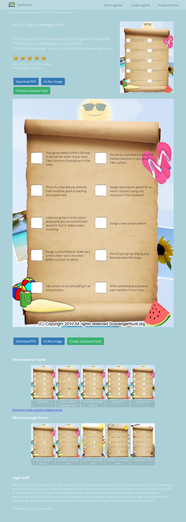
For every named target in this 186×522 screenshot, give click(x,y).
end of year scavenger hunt (59, 12)
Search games (113, 5)
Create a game (140, 5)
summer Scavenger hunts (29, 12)
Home (10, 12)
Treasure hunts (168, 5)
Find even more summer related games (37, 410)
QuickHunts (24, 5)
